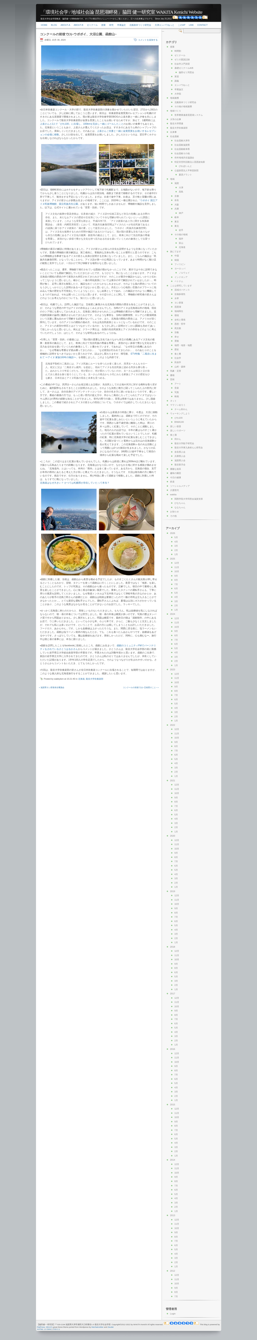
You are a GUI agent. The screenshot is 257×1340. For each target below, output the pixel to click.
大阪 (176, 204)
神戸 (181, 213)
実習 (176, 76)
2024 (172, 614)
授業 (103, 25)
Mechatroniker (97, 1327)
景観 (176, 341)
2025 (172, 559)
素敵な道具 (175, 469)
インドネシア (181, 277)
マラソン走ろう (177, 405)
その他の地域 (181, 234)
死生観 (177, 328)
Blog (54, 25)
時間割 (177, 51)
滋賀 (176, 183)
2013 (172, 1215)
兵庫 (176, 209)
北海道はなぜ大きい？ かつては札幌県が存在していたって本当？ (74, 482)
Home (44, 25)
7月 (176, 584)
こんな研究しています (181, 285)
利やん (177, 439)
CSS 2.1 (56, 1329)
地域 (172, 179)
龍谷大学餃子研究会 (184, 443)
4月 (176, 541)
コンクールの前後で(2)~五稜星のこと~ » (141, 687)
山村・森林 (179, 366)
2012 (172, 1271)
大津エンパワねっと (164, 25)
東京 (176, 221)
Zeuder (111, 1327)
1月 (176, 554)
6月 (176, 588)
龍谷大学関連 (176, 123)
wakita (173, 494)
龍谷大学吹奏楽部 (94, 679)
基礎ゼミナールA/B (183, 68)
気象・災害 (175, 371)
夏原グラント (185, 174)
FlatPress (41, 1327)
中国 (176, 255)
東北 (176, 226)
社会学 (177, 358)
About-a (65, 25)
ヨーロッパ (179, 268)
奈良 (176, 200)
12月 (176, 563)
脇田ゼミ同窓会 (186, 72)
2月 (176, 550)
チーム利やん (181, 409)
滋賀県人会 (179, 460)
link (191, 25)
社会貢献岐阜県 (182, 149)
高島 (181, 191)
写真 (176, 392)
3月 (176, 546)
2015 (172, 1104)
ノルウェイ (184, 273)
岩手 (181, 230)
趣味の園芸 (175, 473)
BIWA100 (179, 422)
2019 (172, 891)
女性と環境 (179, 320)
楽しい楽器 (175, 426)
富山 (181, 243)
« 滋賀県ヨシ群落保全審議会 (51, 687)
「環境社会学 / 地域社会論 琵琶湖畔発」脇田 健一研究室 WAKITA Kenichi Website (121, 12)
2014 (172, 1160)
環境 (176, 315)
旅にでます (175, 251)
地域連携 (174, 98)
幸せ (176, 337)
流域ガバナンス (182, 290)
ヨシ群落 (178, 302)
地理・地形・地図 (183, 345)
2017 (172, 993)
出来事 (173, 132)
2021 (172, 780)
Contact (202, 25)
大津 (181, 187)
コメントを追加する (148, 40)
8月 (176, 580)
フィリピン (179, 264)
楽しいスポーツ (177, 430)
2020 (172, 836)
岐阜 (176, 217)
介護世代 (174, 490)
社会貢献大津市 (182, 140)
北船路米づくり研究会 (140, 25)
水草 (176, 298)
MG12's (49, 1327)
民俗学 (177, 362)
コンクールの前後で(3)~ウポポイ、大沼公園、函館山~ (78, 34)
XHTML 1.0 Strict (44, 1329)
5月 (176, 537)
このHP (181, 25)
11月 (176, 567)
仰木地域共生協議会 (184, 157)
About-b (78, 25)
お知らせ (174, 511)
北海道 (81, 679)
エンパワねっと (182, 85)
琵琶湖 (177, 307)
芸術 (172, 379)
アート (177, 384)
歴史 (176, 349)
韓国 (176, 260)
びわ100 (178, 418)
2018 (172, 947)
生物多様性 (179, 294)
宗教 (176, 332)
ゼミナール (92, 25)
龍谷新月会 (179, 464)
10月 (176, 571)
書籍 (172, 375)
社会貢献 (174, 136)
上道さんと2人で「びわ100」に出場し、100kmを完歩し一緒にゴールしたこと (82, 123)
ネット (173, 401)
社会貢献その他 (182, 153)
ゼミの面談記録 (182, 59)
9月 (176, 576)
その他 (173, 516)
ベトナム (178, 281)
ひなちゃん (179, 503)
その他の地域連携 (183, 106)
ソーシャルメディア (180, 486)
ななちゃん (179, 507)
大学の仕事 (175, 119)
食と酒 (173, 435)
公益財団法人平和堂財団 (186, 170)
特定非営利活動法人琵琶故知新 (189, 162)
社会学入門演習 (182, 64)
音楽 (176, 388)
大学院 (177, 94)
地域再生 (178, 311)
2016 (172, 1049)
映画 (176, 396)
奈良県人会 (179, 452)
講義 (176, 81)
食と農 (177, 354)
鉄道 (172, 481)
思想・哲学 (179, 324)
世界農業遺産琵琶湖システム (188, 115)
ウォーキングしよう (180, 413)
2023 (172, 669)
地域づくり (175, 111)
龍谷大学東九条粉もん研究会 (188, 447)
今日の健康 (175, 477)
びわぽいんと (185, 166)
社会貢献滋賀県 (182, 145)
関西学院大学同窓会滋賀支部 (188, 499)
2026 (172, 533)
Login (173, 1313)
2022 (172, 725)
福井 (181, 238)
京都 (176, 196)
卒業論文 (121, 25)
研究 (111, 25)
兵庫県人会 (179, 456)
